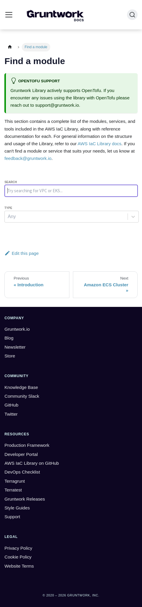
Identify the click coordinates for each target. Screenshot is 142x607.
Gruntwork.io (17, 329)
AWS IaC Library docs (99, 143)
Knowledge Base (21, 387)
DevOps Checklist (22, 471)
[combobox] (8, 216)
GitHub (11, 404)
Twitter (11, 414)
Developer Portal (21, 454)
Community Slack (21, 396)
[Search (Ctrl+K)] (132, 14)
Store (9, 355)
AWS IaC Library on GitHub (31, 463)
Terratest (13, 489)
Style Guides (17, 507)
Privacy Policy (18, 548)
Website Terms (19, 565)
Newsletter (15, 347)
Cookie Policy (17, 556)
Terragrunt (14, 481)
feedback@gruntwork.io (27, 158)
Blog (8, 337)
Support (12, 516)
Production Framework (26, 445)
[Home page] (9, 47)
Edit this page (21, 253)
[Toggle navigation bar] (8, 14)
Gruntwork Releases (24, 498)
